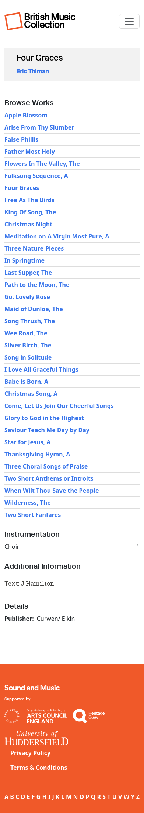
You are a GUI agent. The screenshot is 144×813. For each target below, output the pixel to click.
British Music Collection (49, 21)
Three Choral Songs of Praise (46, 466)
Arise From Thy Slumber (39, 127)
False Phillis (21, 139)
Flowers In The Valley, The (42, 164)
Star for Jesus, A (27, 442)
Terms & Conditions (38, 767)
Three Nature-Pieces (34, 248)
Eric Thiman (32, 71)
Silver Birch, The (27, 345)
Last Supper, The (28, 273)
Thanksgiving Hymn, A (37, 454)
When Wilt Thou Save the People (51, 490)
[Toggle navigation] (129, 21)
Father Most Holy (29, 151)
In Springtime (24, 260)
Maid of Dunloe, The (33, 309)
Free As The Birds (29, 200)
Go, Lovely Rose (27, 297)
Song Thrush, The (29, 321)
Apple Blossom (26, 115)
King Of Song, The (30, 212)
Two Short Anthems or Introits (49, 478)
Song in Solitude (28, 357)
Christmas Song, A (30, 394)
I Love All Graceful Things (41, 369)
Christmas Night (28, 224)
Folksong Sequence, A (36, 176)
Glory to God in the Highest (44, 418)
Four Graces (21, 188)
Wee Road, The (26, 333)
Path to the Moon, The (37, 285)
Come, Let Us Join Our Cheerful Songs (59, 406)
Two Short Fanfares (32, 515)
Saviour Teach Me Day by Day (46, 430)
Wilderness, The (27, 503)
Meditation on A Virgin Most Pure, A (56, 236)
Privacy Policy (30, 753)
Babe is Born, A (26, 382)
